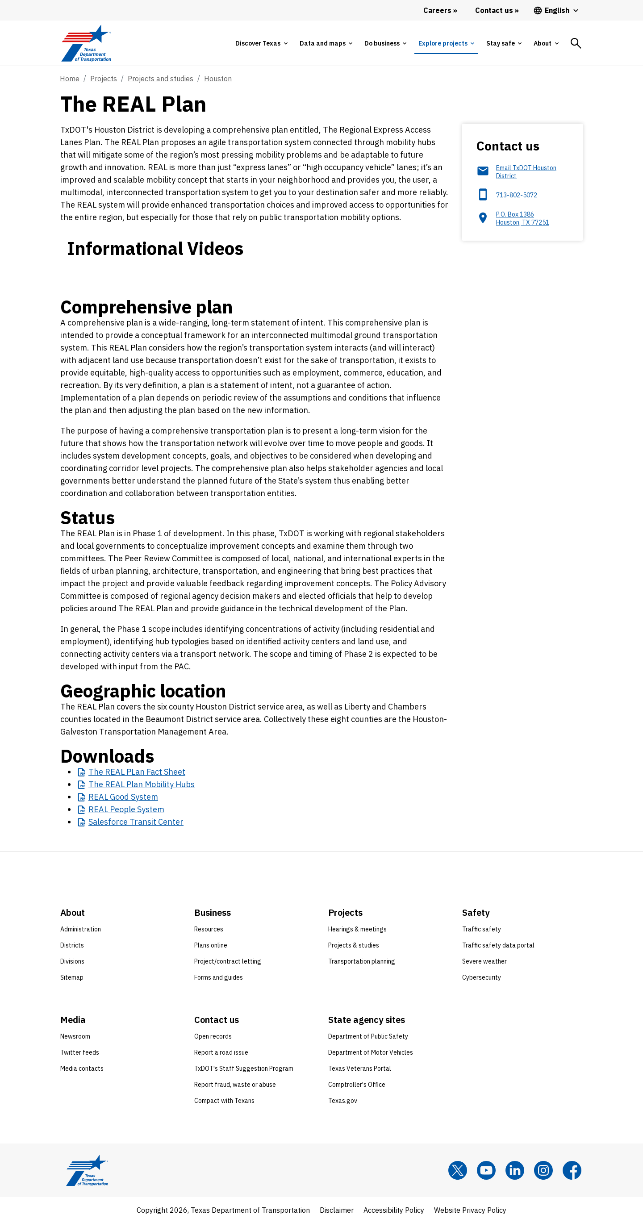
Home (69, 78)
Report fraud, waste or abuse (235, 1085)
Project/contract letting (227, 961)
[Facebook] (572, 1170)
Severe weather (484, 961)
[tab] (261, 43)
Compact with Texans (224, 1101)
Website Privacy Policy (470, 1210)
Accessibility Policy (393, 1210)
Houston (218, 78)
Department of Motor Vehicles (370, 1052)
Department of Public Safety (368, 1036)
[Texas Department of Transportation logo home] (86, 43)
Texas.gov (342, 1101)
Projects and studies (160, 78)
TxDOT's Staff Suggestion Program (243, 1068)
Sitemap (72, 977)
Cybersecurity (481, 977)
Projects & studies (353, 945)
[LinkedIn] (514, 1170)
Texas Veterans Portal (359, 1068)
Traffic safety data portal (498, 945)
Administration (80, 929)
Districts (72, 945)
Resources (208, 929)
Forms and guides (218, 977)
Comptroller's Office (356, 1085)
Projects (103, 78)
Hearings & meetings (357, 929)
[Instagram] (543, 1170)
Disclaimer (337, 1210)
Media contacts (82, 1068)
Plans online (210, 945)
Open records (213, 1036)
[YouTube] (486, 1170)
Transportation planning (361, 961)
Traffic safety (481, 929)
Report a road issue (221, 1052)
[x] (457, 1170)
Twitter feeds (79, 1052)
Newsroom (75, 1036)
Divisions (72, 961)
